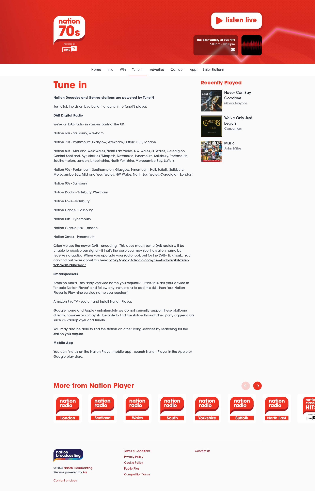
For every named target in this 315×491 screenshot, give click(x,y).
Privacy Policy (133, 457)
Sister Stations (213, 70)
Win (123, 70)
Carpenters (233, 128)
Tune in (137, 70)
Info (110, 70)
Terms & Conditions (137, 451)
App (193, 70)
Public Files (131, 468)
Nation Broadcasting (78, 468)
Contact (177, 70)
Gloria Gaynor (235, 103)
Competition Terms (137, 474)
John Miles (232, 148)
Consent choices (65, 480)
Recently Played (221, 83)
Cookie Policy (133, 462)
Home (96, 70)
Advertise (157, 70)
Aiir (85, 472)
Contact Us (202, 451)
